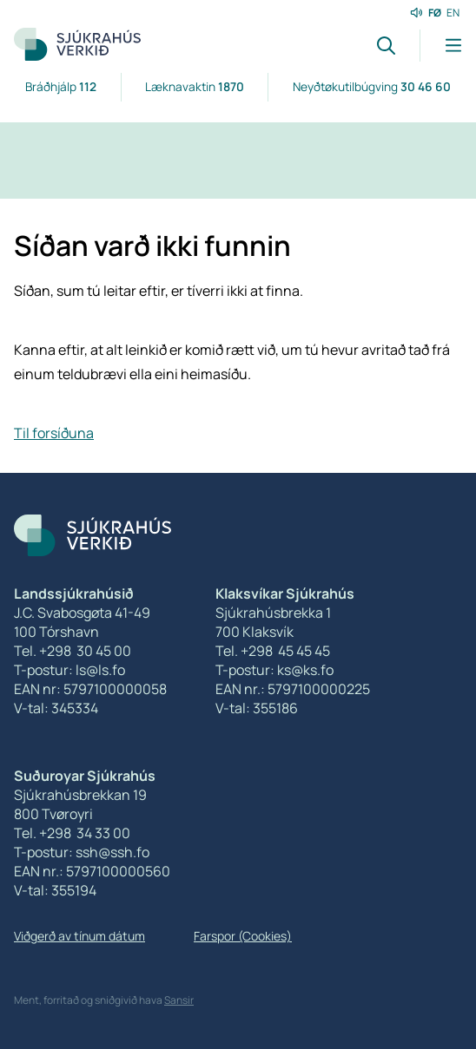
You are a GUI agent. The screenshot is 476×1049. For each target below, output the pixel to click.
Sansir (179, 1000)
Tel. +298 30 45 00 (72, 650)
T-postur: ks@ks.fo (274, 669)
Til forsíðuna (54, 433)
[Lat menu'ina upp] (441, 46)
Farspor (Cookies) (243, 936)
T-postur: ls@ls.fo (69, 669)
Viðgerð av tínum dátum (79, 936)
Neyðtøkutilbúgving (372, 86)
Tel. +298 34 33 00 (72, 832)
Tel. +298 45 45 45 (272, 650)
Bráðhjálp (60, 86)
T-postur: (45, 852)
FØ (434, 12)
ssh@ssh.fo (112, 852)
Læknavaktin (194, 86)
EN (452, 12)
